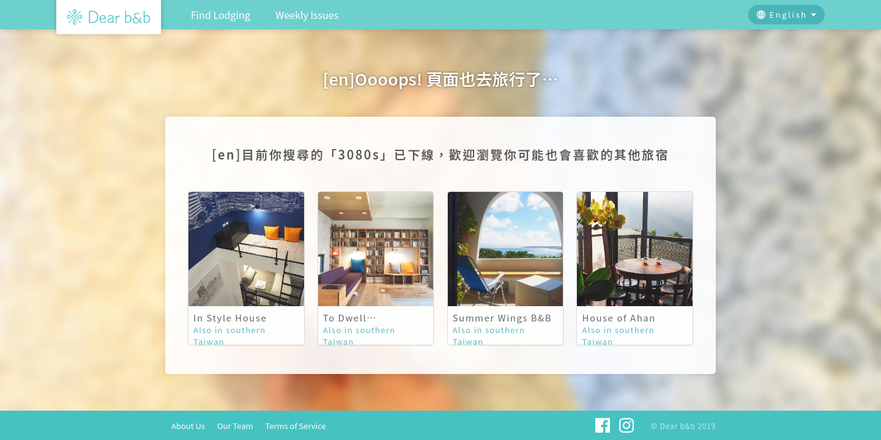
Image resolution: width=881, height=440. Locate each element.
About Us (188, 425)
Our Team (235, 425)
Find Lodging (220, 14)
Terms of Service (296, 425)
